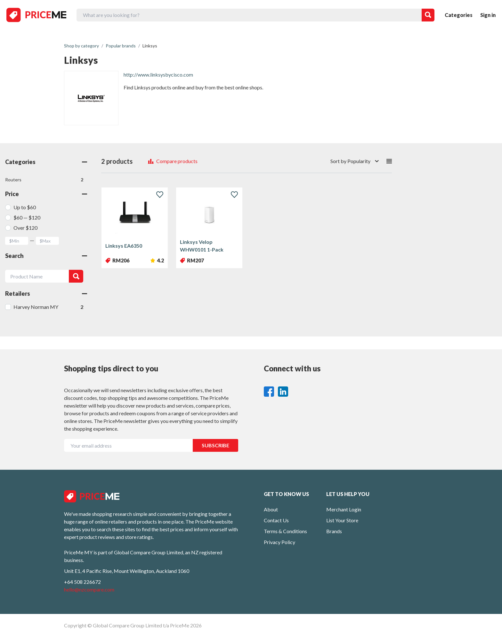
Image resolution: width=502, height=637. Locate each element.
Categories (459, 15)
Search (46, 255)
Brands (334, 531)
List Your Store (342, 520)
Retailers (46, 293)
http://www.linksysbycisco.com (158, 74)
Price (46, 193)
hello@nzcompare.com (89, 589)
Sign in (488, 15)
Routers (44, 180)
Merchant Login (343, 509)
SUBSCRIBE (215, 445)
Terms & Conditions (285, 531)
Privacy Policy (279, 542)
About (271, 509)
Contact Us (276, 520)
